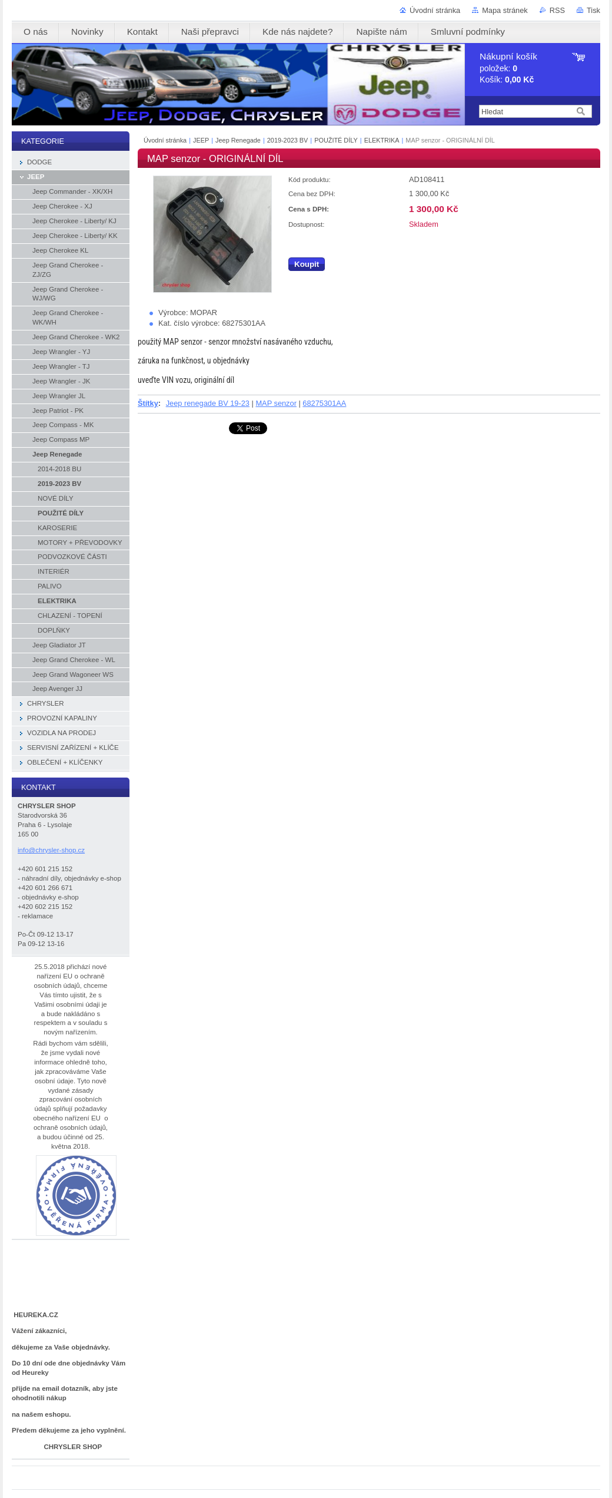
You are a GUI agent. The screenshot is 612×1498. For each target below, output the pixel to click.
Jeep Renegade (238, 140)
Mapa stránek (505, 10)
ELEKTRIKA (382, 140)
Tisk (593, 10)
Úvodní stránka (435, 10)
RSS (557, 10)
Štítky (148, 403)
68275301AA (324, 403)
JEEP (201, 140)
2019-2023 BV (287, 140)
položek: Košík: (508, 68)
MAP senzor (275, 403)
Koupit (306, 264)
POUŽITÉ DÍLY (336, 140)
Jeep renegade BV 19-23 (208, 403)
